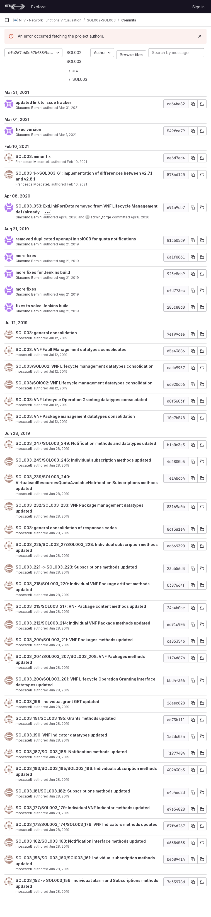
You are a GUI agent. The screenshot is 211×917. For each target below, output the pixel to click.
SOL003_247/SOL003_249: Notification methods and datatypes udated (86, 443)
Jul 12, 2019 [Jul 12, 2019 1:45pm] (58, 371)
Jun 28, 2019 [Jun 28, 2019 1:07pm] (59, 595)
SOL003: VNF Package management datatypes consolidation (75, 416)
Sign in (198, 6)
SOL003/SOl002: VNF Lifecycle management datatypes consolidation (84, 383)
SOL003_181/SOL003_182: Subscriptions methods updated (73, 791)
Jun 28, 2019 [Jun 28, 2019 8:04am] (59, 891)
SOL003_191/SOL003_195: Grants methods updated (66, 718)
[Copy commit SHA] (192, 103)
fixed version (28, 129)
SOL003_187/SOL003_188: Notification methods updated (71, 751)
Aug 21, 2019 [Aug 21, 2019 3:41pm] (69, 244)
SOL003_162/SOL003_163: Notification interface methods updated (81, 841)
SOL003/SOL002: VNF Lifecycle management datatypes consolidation (85, 366)
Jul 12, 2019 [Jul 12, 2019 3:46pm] (58, 338)
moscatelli (24, 338)
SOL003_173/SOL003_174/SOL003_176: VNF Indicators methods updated (86, 824)
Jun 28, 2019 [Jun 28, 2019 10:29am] (59, 723)
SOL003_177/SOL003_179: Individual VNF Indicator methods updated (83, 807)
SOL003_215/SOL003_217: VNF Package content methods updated (81, 606)
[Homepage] (15, 6)
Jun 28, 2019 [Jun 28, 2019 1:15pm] (59, 572)
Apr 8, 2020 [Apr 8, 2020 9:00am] (68, 217)
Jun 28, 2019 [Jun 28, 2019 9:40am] (59, 813)
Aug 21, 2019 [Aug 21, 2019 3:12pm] (69, 261)
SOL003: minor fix (33, 156)
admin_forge (101, 217)
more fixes (26, 255)
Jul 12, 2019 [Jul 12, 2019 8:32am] (58, 422)
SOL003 (79, 79)
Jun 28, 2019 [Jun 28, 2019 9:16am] (59, 830)
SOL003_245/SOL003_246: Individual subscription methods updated (83, 460)
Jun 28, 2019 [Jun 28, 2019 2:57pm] (59, 449)
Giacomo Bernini (29, 108)
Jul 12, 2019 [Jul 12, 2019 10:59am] (58, 388)
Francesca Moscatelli (33, 162)
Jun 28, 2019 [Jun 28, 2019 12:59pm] (59, 611)
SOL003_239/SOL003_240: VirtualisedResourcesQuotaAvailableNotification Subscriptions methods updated (87, 482)
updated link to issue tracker (43, 102)
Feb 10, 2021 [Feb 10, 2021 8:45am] (77, 184)
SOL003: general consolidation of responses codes (66, 527)
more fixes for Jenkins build (43, 272)
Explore (38, 6)
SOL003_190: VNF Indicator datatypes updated (61, 735)
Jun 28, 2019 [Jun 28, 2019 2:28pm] (59, 533)
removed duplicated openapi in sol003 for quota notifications (76, 238)
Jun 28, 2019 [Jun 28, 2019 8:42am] (59, 846)
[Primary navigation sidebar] (6, 20)
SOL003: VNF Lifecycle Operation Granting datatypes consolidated (81, 399)
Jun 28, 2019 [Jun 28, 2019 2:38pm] (59, 516)
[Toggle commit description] (47, 212)
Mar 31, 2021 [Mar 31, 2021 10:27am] (69, 108)
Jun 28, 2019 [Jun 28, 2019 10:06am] (59, 757)
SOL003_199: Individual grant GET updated (57, 701)
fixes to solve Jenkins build (42, 305)
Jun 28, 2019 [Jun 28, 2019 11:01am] (59, 667)
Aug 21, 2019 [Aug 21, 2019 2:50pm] (69, 277)
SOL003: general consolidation (46, 332)
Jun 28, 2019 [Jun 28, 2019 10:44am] (59, 690)
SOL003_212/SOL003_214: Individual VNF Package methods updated (83, 623)
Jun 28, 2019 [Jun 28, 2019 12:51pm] (59, 628)
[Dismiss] (200, 36)
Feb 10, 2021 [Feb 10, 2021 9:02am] (77, 162)
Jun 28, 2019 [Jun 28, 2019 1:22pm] (59, 555)
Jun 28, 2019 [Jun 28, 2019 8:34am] (59, 869)
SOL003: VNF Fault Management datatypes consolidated (71, 349)
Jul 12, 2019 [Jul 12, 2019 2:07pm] (58, 355)
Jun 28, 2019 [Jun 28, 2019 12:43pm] (59, 645)
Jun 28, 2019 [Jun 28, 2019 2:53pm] (59, 465)
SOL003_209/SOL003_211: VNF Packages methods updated (74, 639)
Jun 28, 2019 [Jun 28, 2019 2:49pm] (59, 494)
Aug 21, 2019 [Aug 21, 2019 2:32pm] (69, 294)
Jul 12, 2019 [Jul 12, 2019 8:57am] (58, 405)
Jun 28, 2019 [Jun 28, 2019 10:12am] (59, 740)
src (75, 70)
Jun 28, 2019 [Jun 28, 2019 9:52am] (59, 796)
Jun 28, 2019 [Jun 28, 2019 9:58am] (59, 779)
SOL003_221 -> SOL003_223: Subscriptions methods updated (76, 567)
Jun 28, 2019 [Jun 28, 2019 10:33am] (59, 707)
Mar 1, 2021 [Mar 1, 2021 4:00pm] (67, 135)
